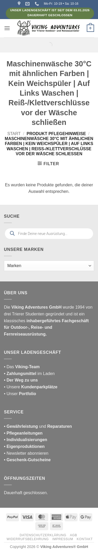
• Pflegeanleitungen (23, 433)
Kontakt (85, 539)
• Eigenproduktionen (24, 446)
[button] (7, 28)
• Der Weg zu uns (21, 380)
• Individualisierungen (25, 439)
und (38, 426)
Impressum (62, 539)
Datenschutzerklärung (43, 535)
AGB (73, 535)
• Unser (20, 393)
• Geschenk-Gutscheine (27, 460)
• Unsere (12, 387)
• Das (22, 367)
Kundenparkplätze (39, 387)
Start (14, 133)
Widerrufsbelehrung (28, 539)
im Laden (29, 373)
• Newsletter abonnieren (26, 453)
